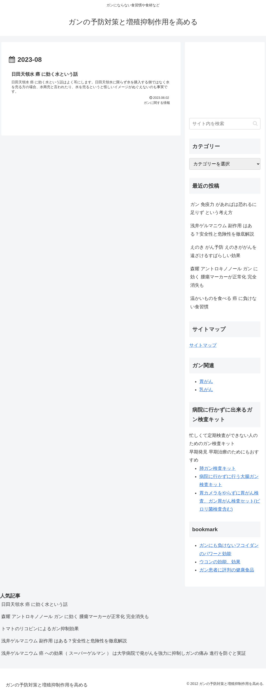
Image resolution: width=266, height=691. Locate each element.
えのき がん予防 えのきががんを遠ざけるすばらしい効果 (223, 251)
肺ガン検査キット (217, 468)
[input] (225, 123)
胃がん (206, 381)
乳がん (206, 389)
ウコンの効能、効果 (219, 561)
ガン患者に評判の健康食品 (226, 569)
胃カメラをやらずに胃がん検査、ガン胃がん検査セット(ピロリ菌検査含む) (229, 501)
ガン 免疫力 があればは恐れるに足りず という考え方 (223, 208)
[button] (255, 123)
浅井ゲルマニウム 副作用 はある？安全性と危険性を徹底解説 (222, 229)
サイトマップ (203, 345)
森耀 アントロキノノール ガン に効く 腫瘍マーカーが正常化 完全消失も (224, 277)
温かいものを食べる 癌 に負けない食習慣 (223, 302)
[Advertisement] (225, 78)
